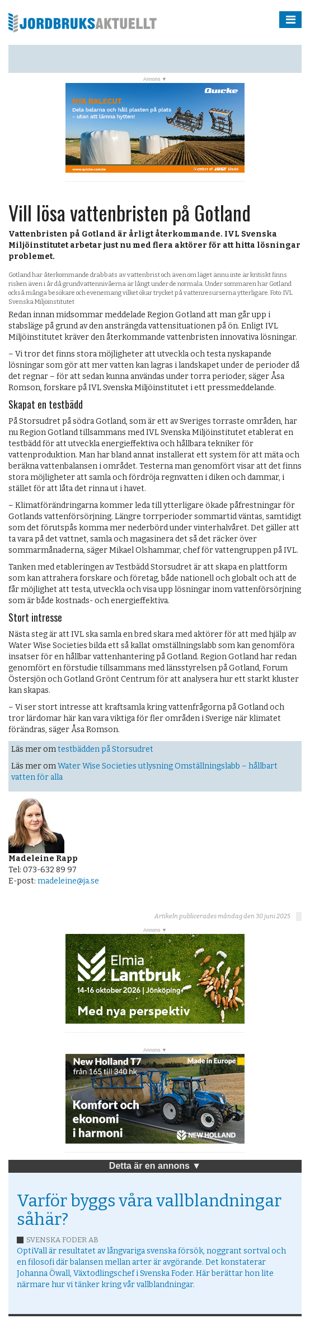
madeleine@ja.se (68, 881)
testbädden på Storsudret (105, 749)
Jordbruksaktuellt (82, 22)
